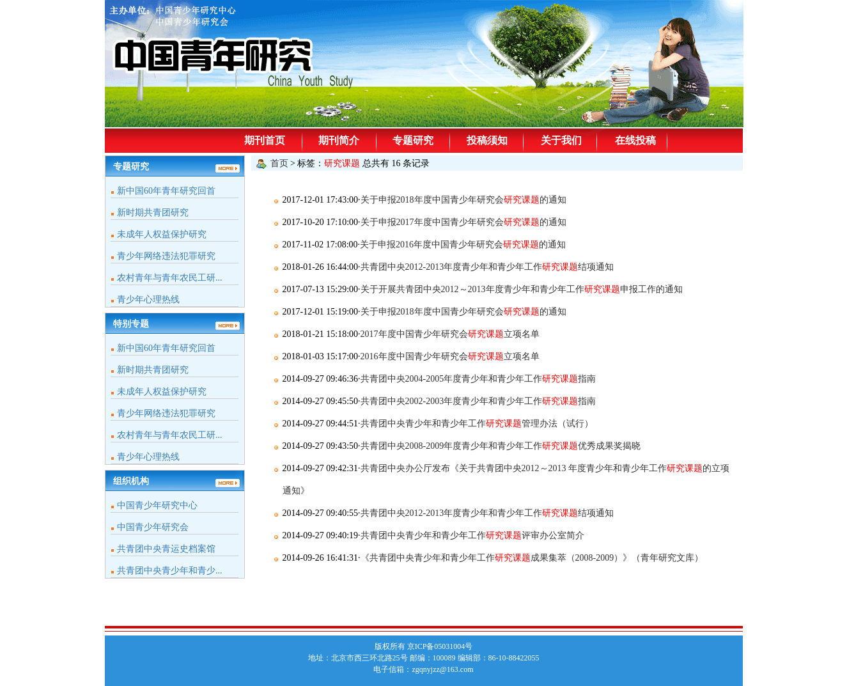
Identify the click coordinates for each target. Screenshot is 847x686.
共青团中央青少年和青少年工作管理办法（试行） (477, 423)
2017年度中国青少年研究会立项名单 (450, 334)
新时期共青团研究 (153, 212)
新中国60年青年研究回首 (166, 191)
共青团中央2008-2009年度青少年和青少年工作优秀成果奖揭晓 (501, 446)
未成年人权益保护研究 (161, 234)
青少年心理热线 (148, 299)
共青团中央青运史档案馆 (166, 549)
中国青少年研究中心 (157, 505)
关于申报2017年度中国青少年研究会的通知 (463, 222)
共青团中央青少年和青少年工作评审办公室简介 (472, 535)
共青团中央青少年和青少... (169, 570)
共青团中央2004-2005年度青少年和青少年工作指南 (478, 379)
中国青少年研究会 (153, 527)
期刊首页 (264, 140)
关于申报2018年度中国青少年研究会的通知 (463, 200)
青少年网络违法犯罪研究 (166, 256)
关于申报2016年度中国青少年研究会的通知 (463, 244)
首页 (279, 163)
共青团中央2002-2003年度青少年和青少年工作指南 (478, 401)
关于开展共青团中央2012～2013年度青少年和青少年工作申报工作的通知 (522, 289)
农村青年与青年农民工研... (169, 278)
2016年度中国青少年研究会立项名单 (450, 356)
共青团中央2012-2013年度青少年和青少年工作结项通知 (487, 267)
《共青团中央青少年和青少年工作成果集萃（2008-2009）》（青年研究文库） (532, 558)
